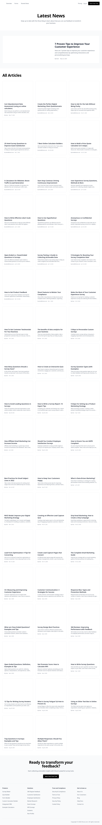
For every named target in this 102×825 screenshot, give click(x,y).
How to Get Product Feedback (15, 292)
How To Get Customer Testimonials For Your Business (17, 330)
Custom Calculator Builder (10, 801)
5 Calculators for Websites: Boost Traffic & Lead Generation (16, 182)
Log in (85, 3)
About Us (80, 791)
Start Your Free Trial (51, 776)
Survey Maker (6, 791)
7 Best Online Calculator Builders (50, 143)
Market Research (32, 801)
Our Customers (81, 795)
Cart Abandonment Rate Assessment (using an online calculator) (15, 106)
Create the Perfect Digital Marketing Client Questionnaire (50, 105)
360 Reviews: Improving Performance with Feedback (81, 628)
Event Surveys (31, 804)
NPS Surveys (31, 807)
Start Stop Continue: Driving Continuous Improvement (48, 182)
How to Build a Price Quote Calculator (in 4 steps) (81, 144)
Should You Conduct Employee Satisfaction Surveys (49, 442)
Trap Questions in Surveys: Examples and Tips (14, 740)
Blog (78, 798)
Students (30, 810)
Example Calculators (8, 807)
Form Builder (6, 798)
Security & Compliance (58, 791)
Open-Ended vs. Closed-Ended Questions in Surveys (15, 256)
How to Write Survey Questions (82, 664)
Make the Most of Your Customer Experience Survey (83, 293)
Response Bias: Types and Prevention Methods (80, 591)
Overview (15, 3)
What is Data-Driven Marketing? (83, 478)
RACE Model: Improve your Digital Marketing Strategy (17, 516)
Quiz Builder (6, 795)
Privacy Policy (56, 798)
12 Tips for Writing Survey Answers (17, 701)
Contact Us (80, 804)
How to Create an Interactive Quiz (50, 367)
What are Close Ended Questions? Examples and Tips (17, 628)
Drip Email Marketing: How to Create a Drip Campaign (82, 516)
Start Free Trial (94, 3)
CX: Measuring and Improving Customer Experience (15, 591)
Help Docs (80, 801)
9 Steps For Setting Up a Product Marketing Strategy (83, 405)
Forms (23, 3)
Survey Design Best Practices (48, 627)
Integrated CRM (7, 804)
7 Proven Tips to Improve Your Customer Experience (72, 45)
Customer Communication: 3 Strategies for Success (48, 591)
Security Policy (56, 801)
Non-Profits (30, 813)
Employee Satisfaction (33, 798)
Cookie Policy (56, 804)
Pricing (80, 3)
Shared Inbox (32, 3)
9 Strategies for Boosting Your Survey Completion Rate (82, 256)
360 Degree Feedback (33, 791)
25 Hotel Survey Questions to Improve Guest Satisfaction (15, 144)
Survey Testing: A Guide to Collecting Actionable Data (48, 256)
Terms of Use (56, 795)
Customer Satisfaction (33, 795)
